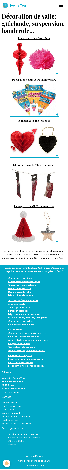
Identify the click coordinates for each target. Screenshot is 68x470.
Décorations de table (20, 292)
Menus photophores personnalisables (28, 340)
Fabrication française (20, 355)
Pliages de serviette (19, 343)
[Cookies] (6, 463)
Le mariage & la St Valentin (34, 120)
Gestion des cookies (34, 465)
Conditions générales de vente (34, 460)
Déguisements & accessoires (24, 314)
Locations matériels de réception (26, 359)
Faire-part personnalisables (23, 336)
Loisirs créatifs (16, 329)
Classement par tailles (20, 321)
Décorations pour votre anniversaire (34, 79)
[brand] (15, 5)
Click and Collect (16, 441)
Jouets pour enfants (19, 307)
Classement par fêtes (20, 278)
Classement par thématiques (24, 281)
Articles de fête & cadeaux (23, 300)
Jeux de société (16, 304)
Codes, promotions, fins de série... (25, 437)
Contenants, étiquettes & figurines (27, 333)
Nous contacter (9, 402)
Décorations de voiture (21, 295)
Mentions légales (34, 456)
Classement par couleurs (22, 285)
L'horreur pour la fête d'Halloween (34, 165)
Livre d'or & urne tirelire (21, 324)
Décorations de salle (19, 288)
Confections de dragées (21, 347)
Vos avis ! (12, 444)
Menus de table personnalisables (26, 350)
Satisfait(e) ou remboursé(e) (23, 434)
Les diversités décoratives (34, 38)
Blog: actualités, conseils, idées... (26, 365)
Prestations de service (20, 362)
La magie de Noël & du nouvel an (34, 206)
